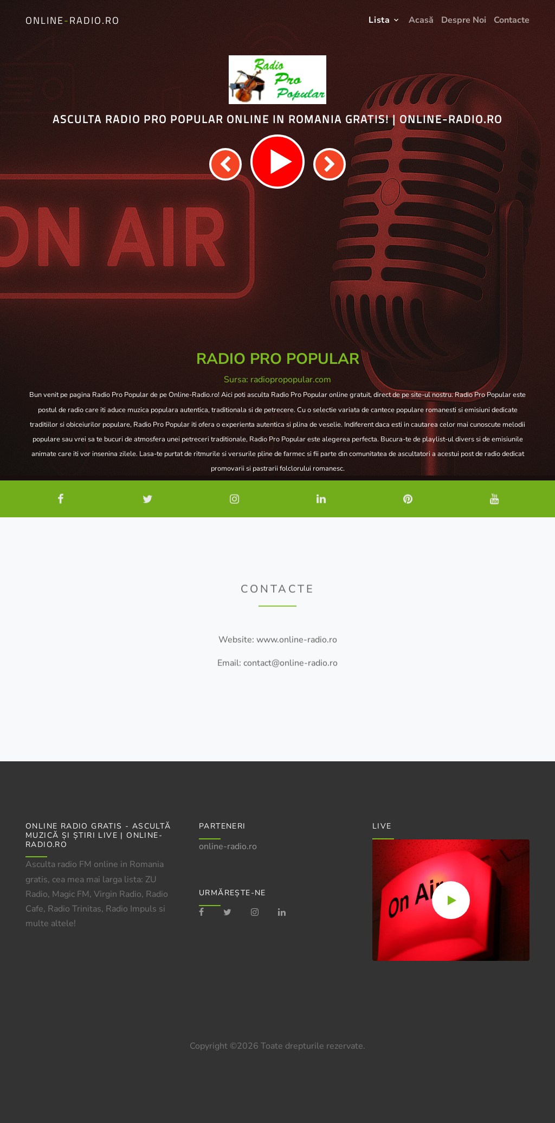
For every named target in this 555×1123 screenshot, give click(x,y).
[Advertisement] (277, 270)
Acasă (421, 20)
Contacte (512, 20)
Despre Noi (463, 20)
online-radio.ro (228, 846)
